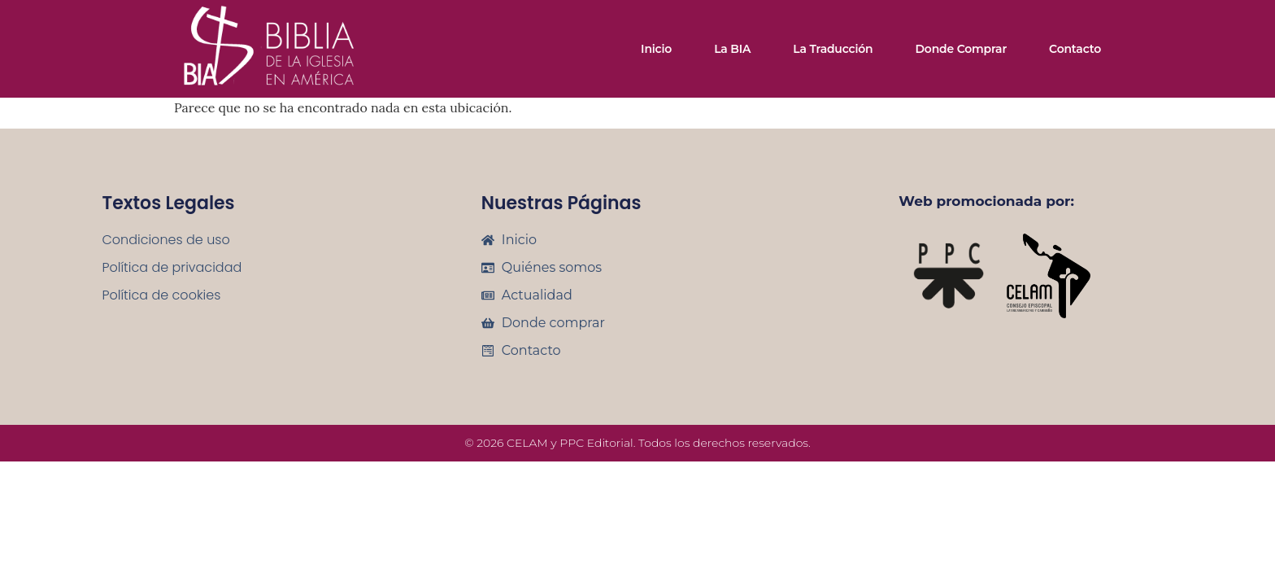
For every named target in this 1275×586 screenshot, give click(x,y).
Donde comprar (961, 49)
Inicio (656, 49)
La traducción (832, 49)
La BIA (732, 49)
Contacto (1075, 49)
